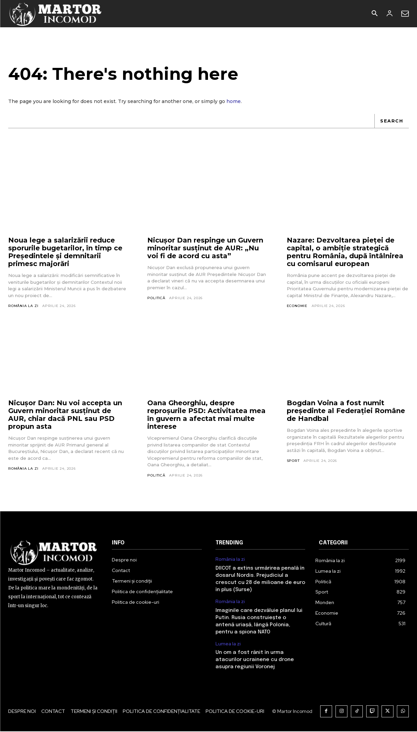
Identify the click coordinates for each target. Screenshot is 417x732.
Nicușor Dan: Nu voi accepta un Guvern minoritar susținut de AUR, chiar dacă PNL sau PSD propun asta (65, 415)
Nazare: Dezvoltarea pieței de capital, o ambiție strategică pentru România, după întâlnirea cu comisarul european (345, 252)
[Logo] (55, 13)
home (233, 102)
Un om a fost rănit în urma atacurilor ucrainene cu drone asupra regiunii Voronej (254, 660)
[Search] (391, 121)
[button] (374, 14)
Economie (297, 306)
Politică (156, 298)
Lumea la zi (228, 644)
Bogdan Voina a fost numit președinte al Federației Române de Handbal (346, 411)
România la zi (23, 306)
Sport (293, 461)
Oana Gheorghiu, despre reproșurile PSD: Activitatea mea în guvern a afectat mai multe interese (206, 415)
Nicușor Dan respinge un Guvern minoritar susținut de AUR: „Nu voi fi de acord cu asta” (205, 249)
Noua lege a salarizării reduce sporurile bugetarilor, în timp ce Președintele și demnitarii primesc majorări (65, 252)
